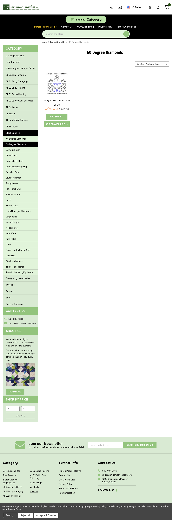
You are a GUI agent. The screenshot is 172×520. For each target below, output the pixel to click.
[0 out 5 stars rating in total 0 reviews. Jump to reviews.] (57, 108)
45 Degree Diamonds (16, 139)
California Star (13, 150)
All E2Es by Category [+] (20, 81)
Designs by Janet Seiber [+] (20, 278)
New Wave (11, 233)
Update (20, 415)
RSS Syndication (67, 493)
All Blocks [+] (20, 113)
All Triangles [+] (20, 126)
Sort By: (140, 64)
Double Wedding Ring (16, 166)
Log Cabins (11, 216)
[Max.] (28, 408)
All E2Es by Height (12, 496)
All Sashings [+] (20, 107)
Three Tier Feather (15, 266)
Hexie (8, 200)
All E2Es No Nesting (16, 94)
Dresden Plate (13, 172)
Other (8, 244)
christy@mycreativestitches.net (22, 323)
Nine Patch (11, 239)
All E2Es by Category (13, 491)
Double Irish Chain (14, 161)
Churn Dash (11, 155)
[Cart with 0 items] (167, 8)
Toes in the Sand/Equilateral (19, 272)
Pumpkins (10, 255)
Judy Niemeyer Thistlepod (18, 211)
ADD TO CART (57, 117)
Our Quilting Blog (85, 26)
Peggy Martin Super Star (18, 250)
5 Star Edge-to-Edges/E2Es (20, 68)
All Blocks (34, 487)
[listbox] (157, 64)
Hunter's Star (12, 205)
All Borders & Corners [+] (20, 120)
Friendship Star (13, 194)
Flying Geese (12, 183)
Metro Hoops (12, 222)
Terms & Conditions (126, 26)
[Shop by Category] (86, 19)
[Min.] (13, 408)
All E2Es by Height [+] (20, 87)
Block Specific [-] (20, 133)
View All (34, 491)
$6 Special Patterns (16, 75)
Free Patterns (13, 62)
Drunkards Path (13, 177)
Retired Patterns (14, 304)
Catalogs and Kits (15, 55)
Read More (15, 391)
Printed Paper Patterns (45, 26)
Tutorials (10, 284)
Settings (10, 515)
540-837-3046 (16, 319)
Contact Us (67, 26)
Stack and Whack (14, 261)
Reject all (25, 515)
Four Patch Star (13, 189)
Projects (10, 291)
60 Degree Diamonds (16, 144)
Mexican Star (12, 228)
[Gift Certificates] (158, 7)
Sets (8, 297)
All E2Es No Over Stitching (19, 100)
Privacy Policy (105, 26)
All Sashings (36, 482)
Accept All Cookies (46, 515)
